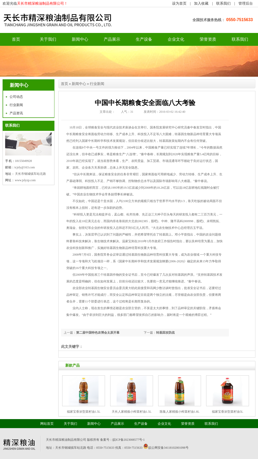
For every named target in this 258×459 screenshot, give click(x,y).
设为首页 (179, 3)
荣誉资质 (208, 39)
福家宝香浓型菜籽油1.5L (83, 411)
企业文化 (176, 39)
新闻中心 (80, 39)
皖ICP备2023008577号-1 (128, 439)
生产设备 (144, 39)
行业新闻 (16, 105)
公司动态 (16, 97)
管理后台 (245, 3)
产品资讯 (16, 113)
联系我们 (223, 3)
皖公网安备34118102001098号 (168, 447)
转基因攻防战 (165, 332)
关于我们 (48, 39)
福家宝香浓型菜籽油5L (227, 411)
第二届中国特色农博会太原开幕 (97, 332)
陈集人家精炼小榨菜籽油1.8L (179, 411)
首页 (64, 84)
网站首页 (47, 424)
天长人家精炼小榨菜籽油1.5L (131, 411)
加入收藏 (201, 3)
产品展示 (112, 39)
